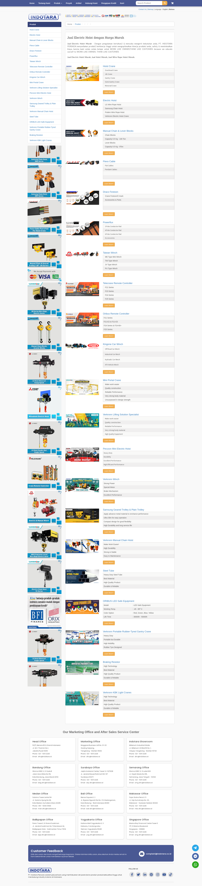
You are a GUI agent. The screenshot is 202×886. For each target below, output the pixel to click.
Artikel (78, 3)
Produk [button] (58, 3)
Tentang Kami (44, 3)
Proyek (69, 3)
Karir (122, 3)
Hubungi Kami (91, 3)
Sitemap (150, 9)
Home (32, 3)
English (165, 9)
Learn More (108, 92)
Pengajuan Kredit (108, 3)
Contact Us (142, 9)
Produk (78, 24)
